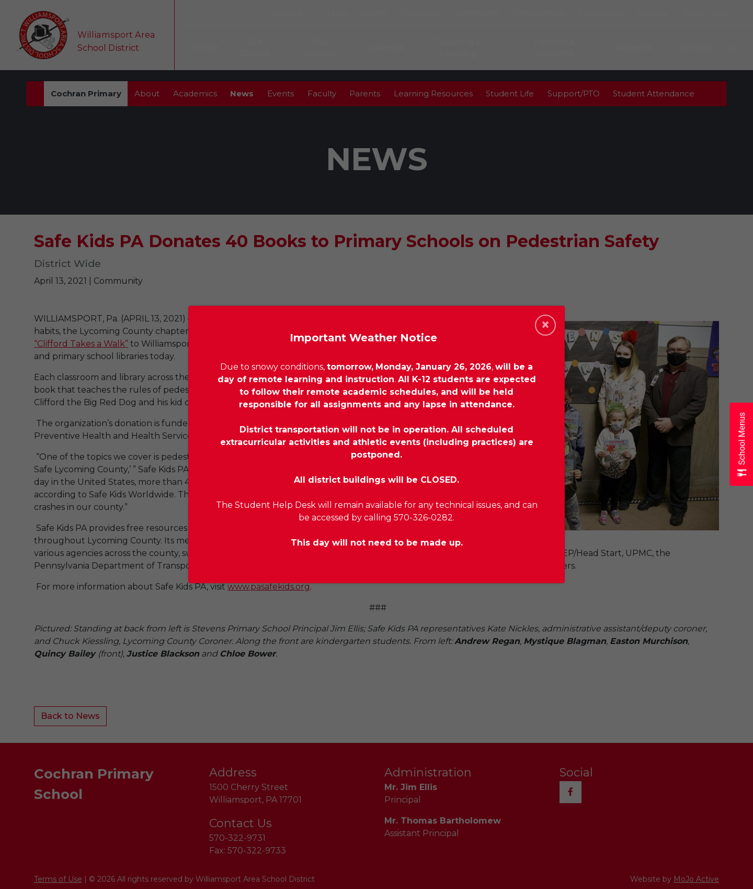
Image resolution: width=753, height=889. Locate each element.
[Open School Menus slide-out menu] (741, 444)
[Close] (545, 325)
